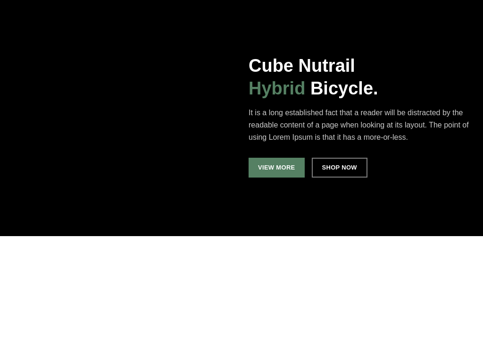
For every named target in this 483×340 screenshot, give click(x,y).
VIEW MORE (276, 167)
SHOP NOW (339, 167)
